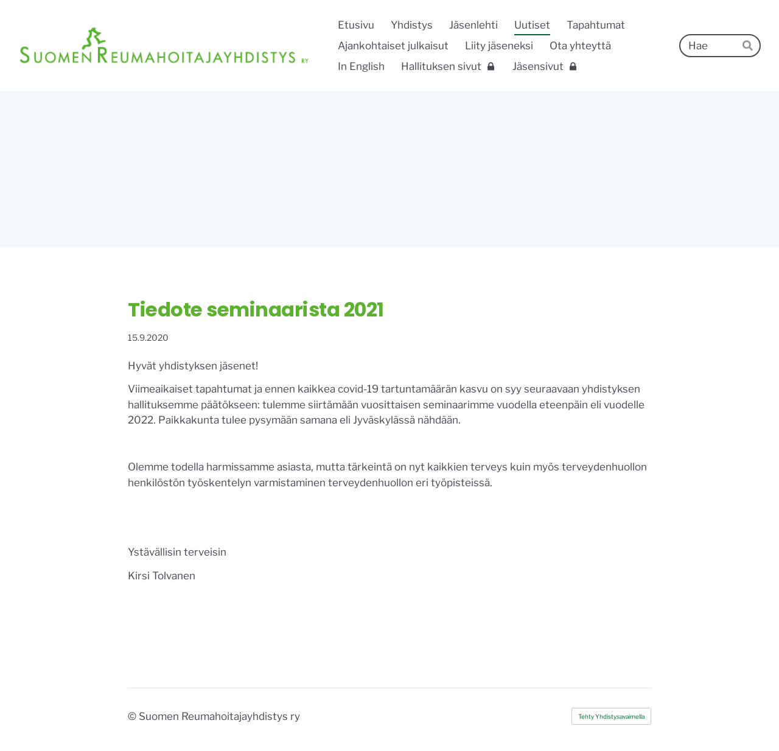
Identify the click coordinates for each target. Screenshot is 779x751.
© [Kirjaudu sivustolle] (133, 716)
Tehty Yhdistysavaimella (611, 716)
